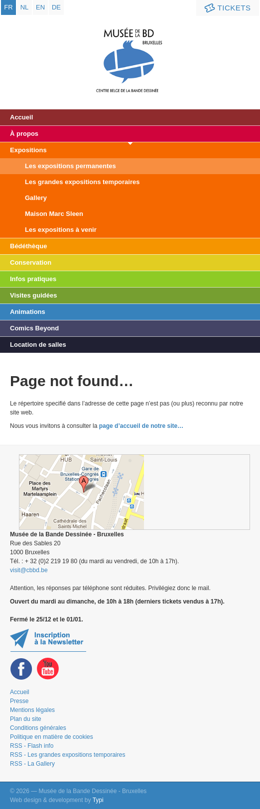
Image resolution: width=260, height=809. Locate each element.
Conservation (30, 262)
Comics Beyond (34, 328)
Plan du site (25, 718)
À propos (24, 133)
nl (24, 7)
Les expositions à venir (61, 229)
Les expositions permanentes (70, 166)
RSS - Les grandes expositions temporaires (67, 754)
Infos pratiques (33, 279)
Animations (27, 311)
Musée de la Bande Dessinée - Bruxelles (130, 52)
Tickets (227, 8)
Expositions (28, 150)
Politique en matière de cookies (51, 736)
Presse (19, 701)
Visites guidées (33, 295)
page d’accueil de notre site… (141, 425)
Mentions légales (32, 710)
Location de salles (38, 344)
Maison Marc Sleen (54, 213)
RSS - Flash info (31, 745)
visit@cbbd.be (29, 570)
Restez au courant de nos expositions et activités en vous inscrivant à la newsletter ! (48, 640)
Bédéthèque (28, 246)
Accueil (21, 117)
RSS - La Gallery (32, 763)
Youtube (47, 669)
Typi (98, 800)
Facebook (21, 669)
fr (8, 7)
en (40, 7)
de (56, 7)
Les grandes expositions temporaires (82, 182)
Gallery (36, 198)
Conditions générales (38, 727)
